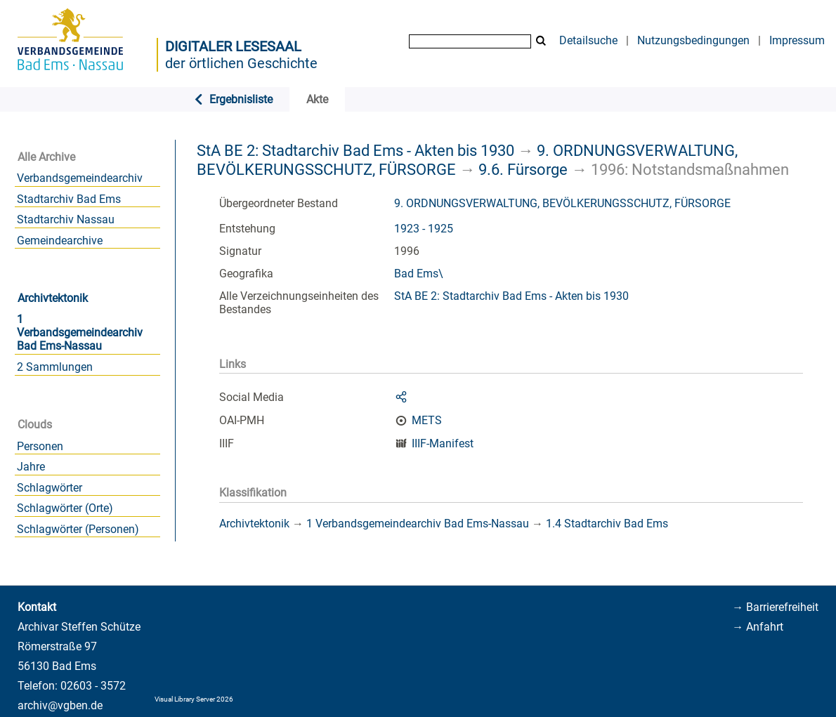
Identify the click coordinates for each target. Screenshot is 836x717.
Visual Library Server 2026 (194, 699)
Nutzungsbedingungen (693, 40)
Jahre (31, 466)
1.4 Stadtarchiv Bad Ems (607, 523)
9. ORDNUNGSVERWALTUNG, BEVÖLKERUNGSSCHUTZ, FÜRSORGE (562, 203)
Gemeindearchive (60, 240)
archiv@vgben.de (60, 705)
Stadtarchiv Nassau (66, 219)
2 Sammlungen (55, 367)
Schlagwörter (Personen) (78, 529)
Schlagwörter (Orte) (65, 508)
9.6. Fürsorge (523, 169)
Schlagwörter (49, 487)
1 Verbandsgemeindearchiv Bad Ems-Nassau (80, 333)
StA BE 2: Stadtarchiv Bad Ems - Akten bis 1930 (355, 150)
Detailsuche (588, 40)
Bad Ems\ (418, 273)
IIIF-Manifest (442, 443)
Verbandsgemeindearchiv (80, 178)
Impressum (797, 40)
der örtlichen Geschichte (241, 63)
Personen (40, 446)
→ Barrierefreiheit (775, 607)
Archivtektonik (53, 298)
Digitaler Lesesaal (233, 46)
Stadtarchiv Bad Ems (69, 199)
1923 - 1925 (423, 228)
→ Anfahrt (757, 626)
